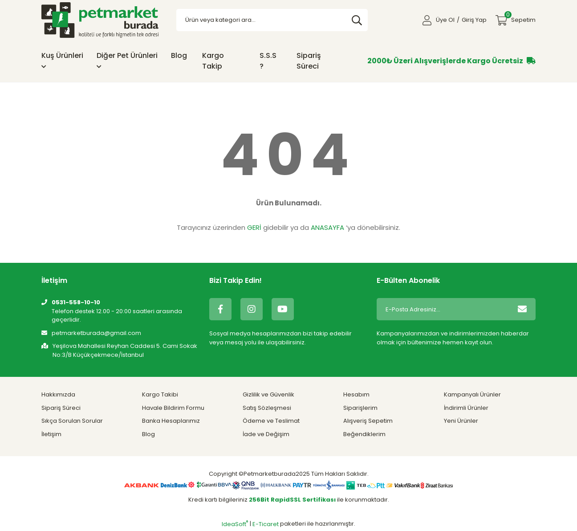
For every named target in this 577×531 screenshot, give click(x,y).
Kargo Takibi (160, 394)
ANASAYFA (327, 227)
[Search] (272, 20)
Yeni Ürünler (461, 421)
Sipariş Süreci (309, 60)
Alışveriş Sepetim (368, 421)
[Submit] (522, 309)
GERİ (254, 227)
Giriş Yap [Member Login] (474, 20)
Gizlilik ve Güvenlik (268, 394)
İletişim (51, 434)
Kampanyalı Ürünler (472, 394)
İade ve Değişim (266, 434)
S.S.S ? (268, 60)
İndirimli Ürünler (466, 408)
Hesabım (356, 394)
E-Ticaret (265, 524)
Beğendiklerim (364, 434)
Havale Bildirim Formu (173, 408)
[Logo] (99, 20)
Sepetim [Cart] (520, 17)
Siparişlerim (360, 408)
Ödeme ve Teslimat (271, 421)
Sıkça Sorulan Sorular (72, 421)
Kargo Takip (213, 60)
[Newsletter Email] (443, 309)
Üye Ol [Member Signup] (445, 20)
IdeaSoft (235, 524)
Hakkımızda (58, 394)
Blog (179, 55)
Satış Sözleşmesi (267, 408)
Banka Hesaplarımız (171, 421)
